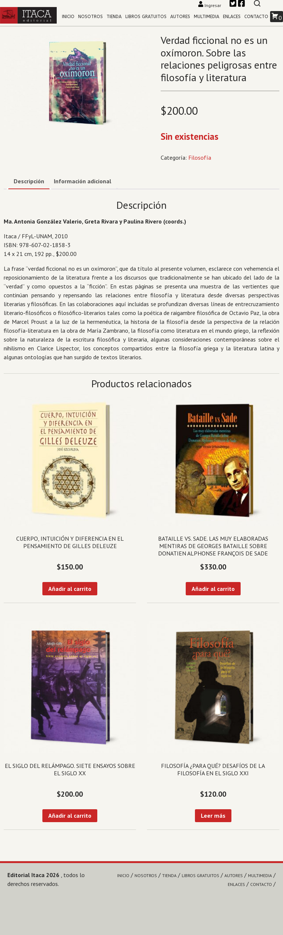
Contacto (256, 16)
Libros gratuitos (146, 16)
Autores (180, 16)
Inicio (68, 16)
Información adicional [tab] (82, 181)
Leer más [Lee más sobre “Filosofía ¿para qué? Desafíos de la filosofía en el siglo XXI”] (213, 815)
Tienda (114, 16)
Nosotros (90, 16)
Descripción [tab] (29, 181)
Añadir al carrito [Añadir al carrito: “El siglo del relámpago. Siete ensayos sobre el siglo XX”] (69, 815)
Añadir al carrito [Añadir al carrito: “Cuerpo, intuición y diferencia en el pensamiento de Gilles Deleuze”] (69, 588)
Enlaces (232, 16)
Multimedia (206, 16)
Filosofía (199, 157)
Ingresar (210, 5)
